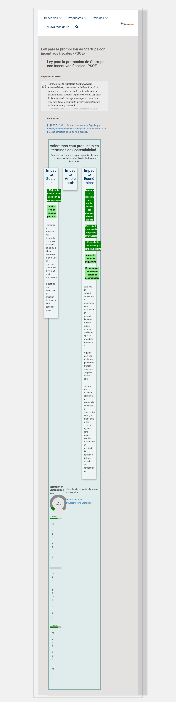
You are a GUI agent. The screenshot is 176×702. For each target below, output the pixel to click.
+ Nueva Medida (56, 27)
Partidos (100, 18)
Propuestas (77, 18)
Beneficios (53, 18)
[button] (76, 27)
